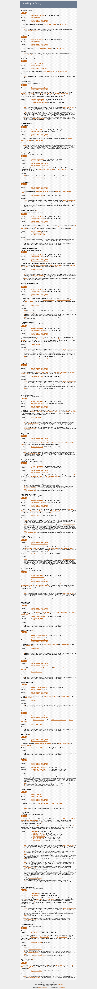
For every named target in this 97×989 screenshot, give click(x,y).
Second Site (45, 987)
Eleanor (38, 233)
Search (58, 6)
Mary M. (35, 895)
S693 (25, 854)
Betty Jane (71, 411)
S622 (25, 785)
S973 (25, 29)
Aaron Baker (37, 64)
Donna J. (38, 101)
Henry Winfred (39, 836)
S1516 (25, 808)
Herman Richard (28, 93)
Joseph (35, 344)
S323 (25, 851)
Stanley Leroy (39, 102)
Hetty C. (31, 820)
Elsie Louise (32, 548)
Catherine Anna (41, 191)
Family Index (40, 6)
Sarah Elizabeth (38, 767)
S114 (25, 317)
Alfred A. (36, 269)
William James (43, 612)
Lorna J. (35, 17)
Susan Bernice (39, 770)
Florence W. (36, 131)
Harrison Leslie (39, 834)
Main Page (23, 6)
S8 (24, 243)
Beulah (36, 231)
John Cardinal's (40, 987)
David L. (42, 442)
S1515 (25, 76)
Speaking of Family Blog (31, 6)
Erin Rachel (36, 65)
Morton (36, 794)
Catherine (42, 372)
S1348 (25, 482)
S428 (25, 783)
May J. (62, 937)
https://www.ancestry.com (34, 30)
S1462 (25, 107)
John (63, 819)
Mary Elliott (61, 93)
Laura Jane (36, 796)
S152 (25, 858)
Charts (53, 6)
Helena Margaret (43, 743)
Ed (57, 191)
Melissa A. (38, 840)
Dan (28, 697)
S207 (25, 862)
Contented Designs (61, 987)
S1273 (25, 880)
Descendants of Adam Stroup (39, 21)
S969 (25, 112)
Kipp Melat (60, 984)
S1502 (25, 278)
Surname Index (47, 6)
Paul (29, 301)
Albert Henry (46, 93)
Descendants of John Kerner (39, 20)
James (29, 645)
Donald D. (55, 511)
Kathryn (38, 234)
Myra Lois (37, 838)
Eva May (37, 833)
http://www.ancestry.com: (69, 107)
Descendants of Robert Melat (39, 68)
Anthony (37, 216)
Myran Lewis (38, 837)
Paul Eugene (37, 15)
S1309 (25, 915)
